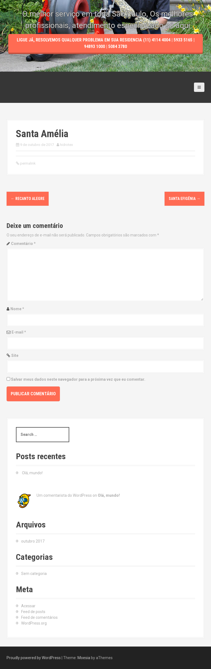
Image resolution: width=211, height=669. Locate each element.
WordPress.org (34, 623)
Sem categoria (34, 573)
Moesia (83, 658)
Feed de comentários (39, 617)
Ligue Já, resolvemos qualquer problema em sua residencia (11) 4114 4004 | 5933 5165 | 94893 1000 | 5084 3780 (106, 62)
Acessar (28, 606)
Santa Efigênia (184, 198)
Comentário (23, 243)
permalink (27, 163)
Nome (17, 309)
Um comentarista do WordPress (64, 495)
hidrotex (66, 145)
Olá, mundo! (32, 473)
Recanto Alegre (28, 198)
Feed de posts (33, 611)
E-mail (19, 332)
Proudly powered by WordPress (34, 658)
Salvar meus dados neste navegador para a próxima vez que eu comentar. (78, 379)
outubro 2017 (33, 541)
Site (14, 355)
